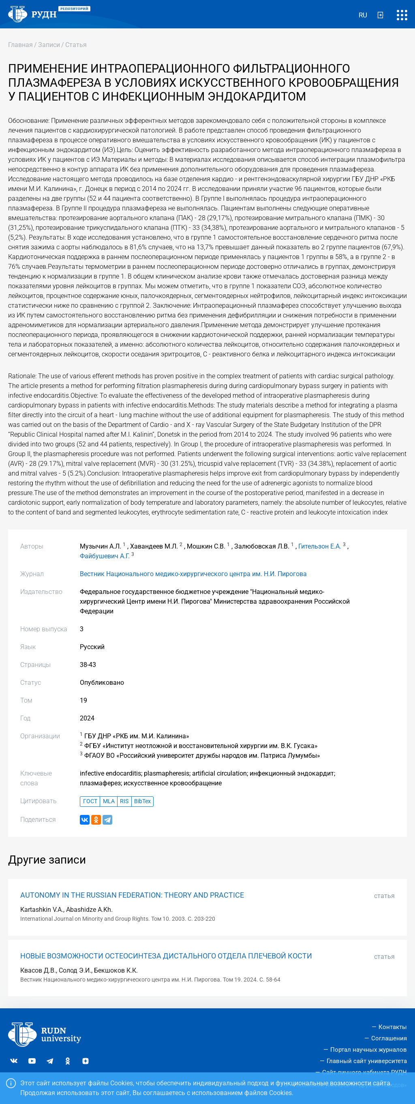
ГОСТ (90, 801)
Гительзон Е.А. (319, 546)
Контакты (393, 1027)
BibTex (142, 801)
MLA (109, 801)
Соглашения (389, 1038)
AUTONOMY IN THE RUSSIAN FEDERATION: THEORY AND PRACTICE (132, 895)
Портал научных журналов (368, 1049)
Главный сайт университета (367, 1061)
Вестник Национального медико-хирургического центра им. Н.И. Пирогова (193, 574)
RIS (124, 801)
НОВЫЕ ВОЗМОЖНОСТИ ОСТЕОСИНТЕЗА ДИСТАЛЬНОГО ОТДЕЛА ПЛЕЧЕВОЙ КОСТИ (166, 956)
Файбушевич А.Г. (105, 556)
